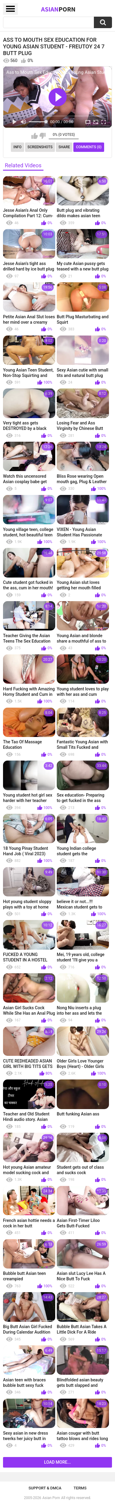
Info (18, 147)
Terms (80, 1488)
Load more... (57, 1462)
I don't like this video (42, 136)
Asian (58, 9)
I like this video (34, 136)
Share (64, 147)
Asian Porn (51, 1498)
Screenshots (40, 147)
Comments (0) (89, 147)
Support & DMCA (44, 1488)
